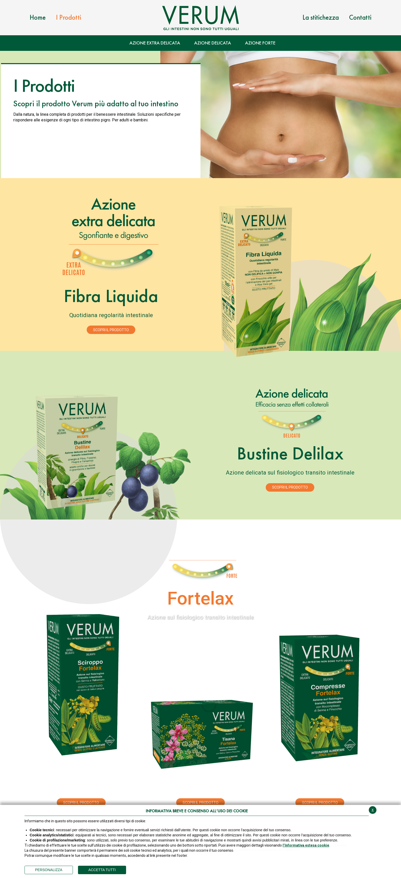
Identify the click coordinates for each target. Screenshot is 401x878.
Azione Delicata (212, 43)
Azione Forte (260, 43)
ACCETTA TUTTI (102, 870)
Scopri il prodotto (111, 330)
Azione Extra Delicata (154, 43)
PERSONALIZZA (48, 870)
